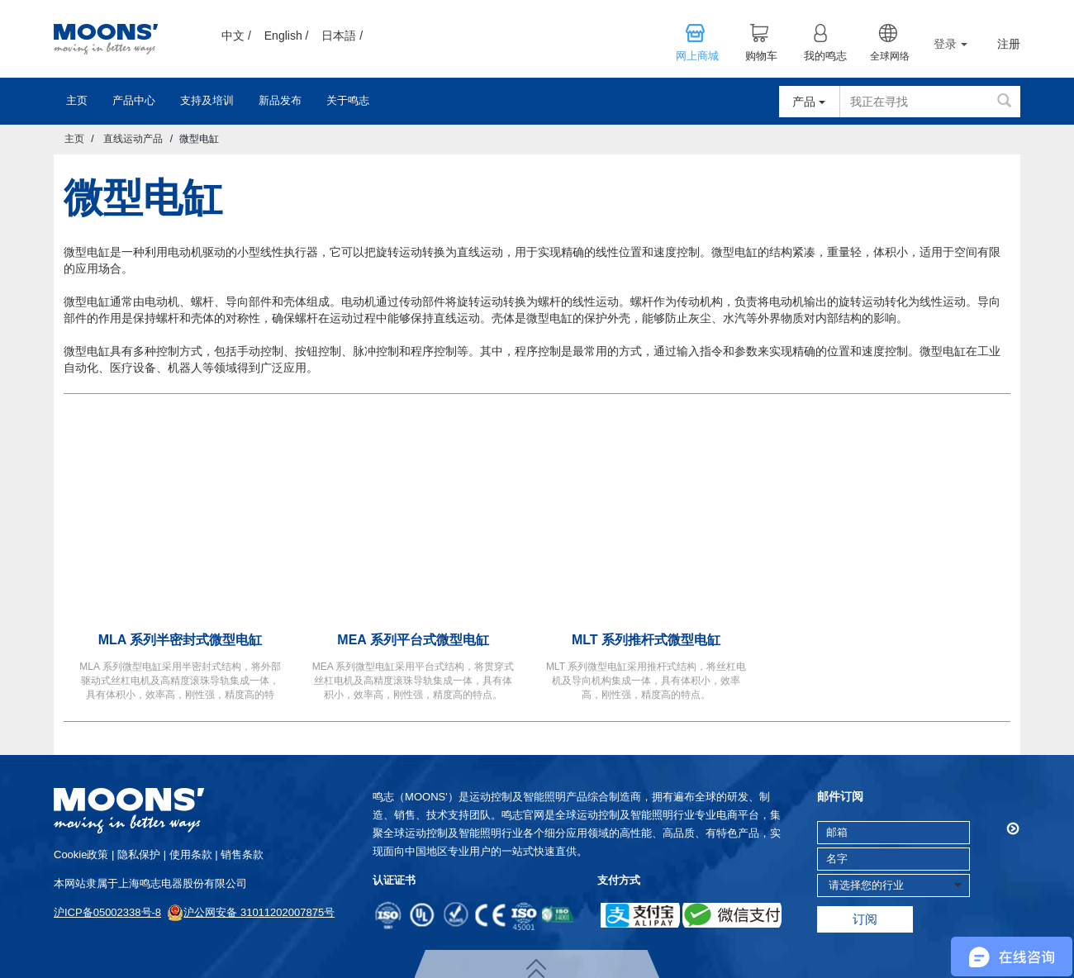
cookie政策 (81, 854)
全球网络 (890, 56)
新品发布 (280, 100)
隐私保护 (138, 854)
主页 (77, 100)
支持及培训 (207, 100)
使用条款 (190, 854)
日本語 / (342, 35)
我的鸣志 (825, 56)
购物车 (761, 56)
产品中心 (133, 100)
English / (286, 35)
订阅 (865, 919)
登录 (950, 43)
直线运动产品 (133, 139)
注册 (1008, 44)
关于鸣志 (347, 100)
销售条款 (242, 854)
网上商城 (697, 56)
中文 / (236, 35)
